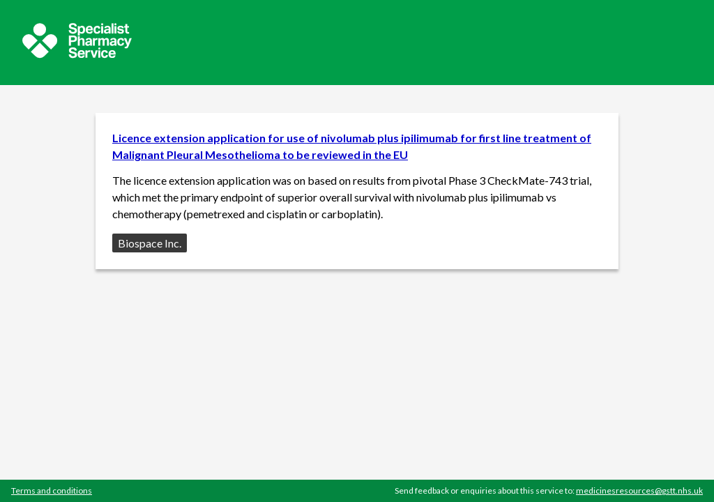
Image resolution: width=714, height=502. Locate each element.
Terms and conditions (51, 490)
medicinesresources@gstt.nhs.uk (639, 490)
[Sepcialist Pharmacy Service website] (77, 54)
